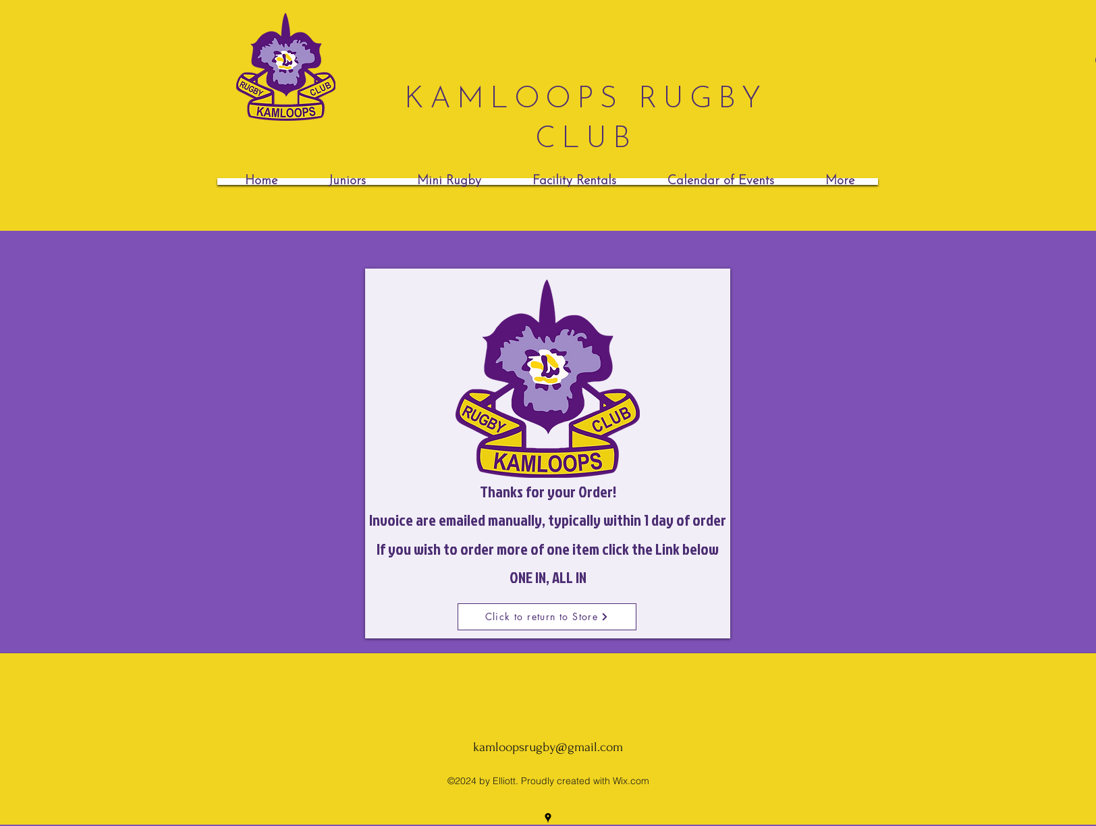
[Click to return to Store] (547, 616)
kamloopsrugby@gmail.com (548, 747)
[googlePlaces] (548, 818)
